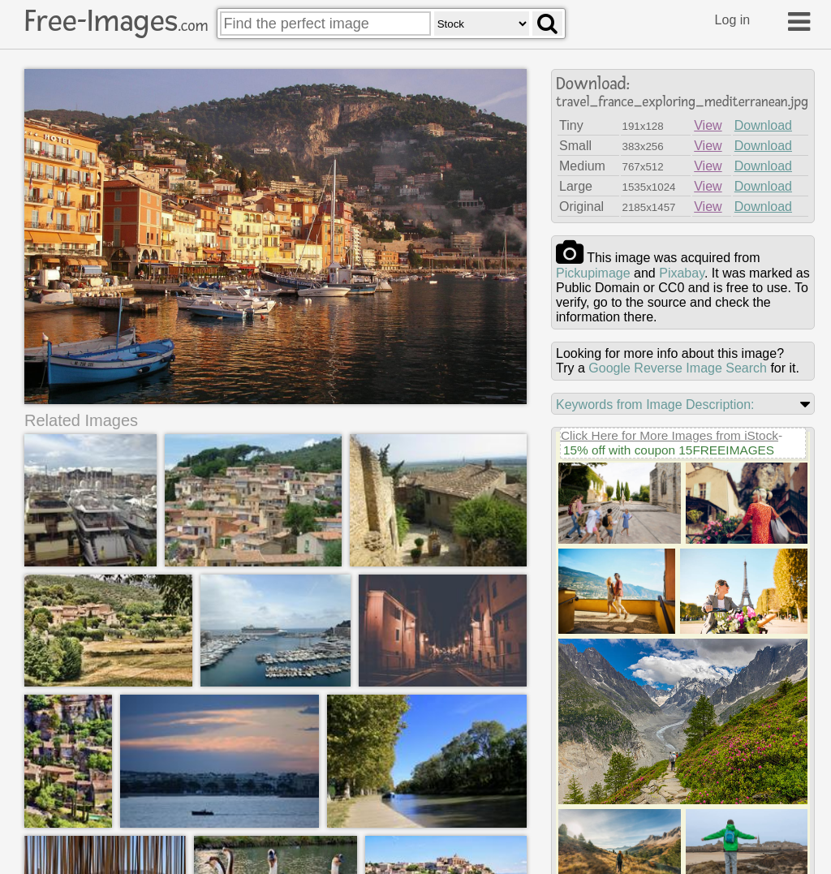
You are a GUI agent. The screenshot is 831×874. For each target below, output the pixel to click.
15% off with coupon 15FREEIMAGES (668, 450)
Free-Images (116, 21)
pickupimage (593, 273)
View (707, 125)
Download (763, 125)
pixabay (681, 273)
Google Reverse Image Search (677, 368)
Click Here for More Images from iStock (669, 435)
